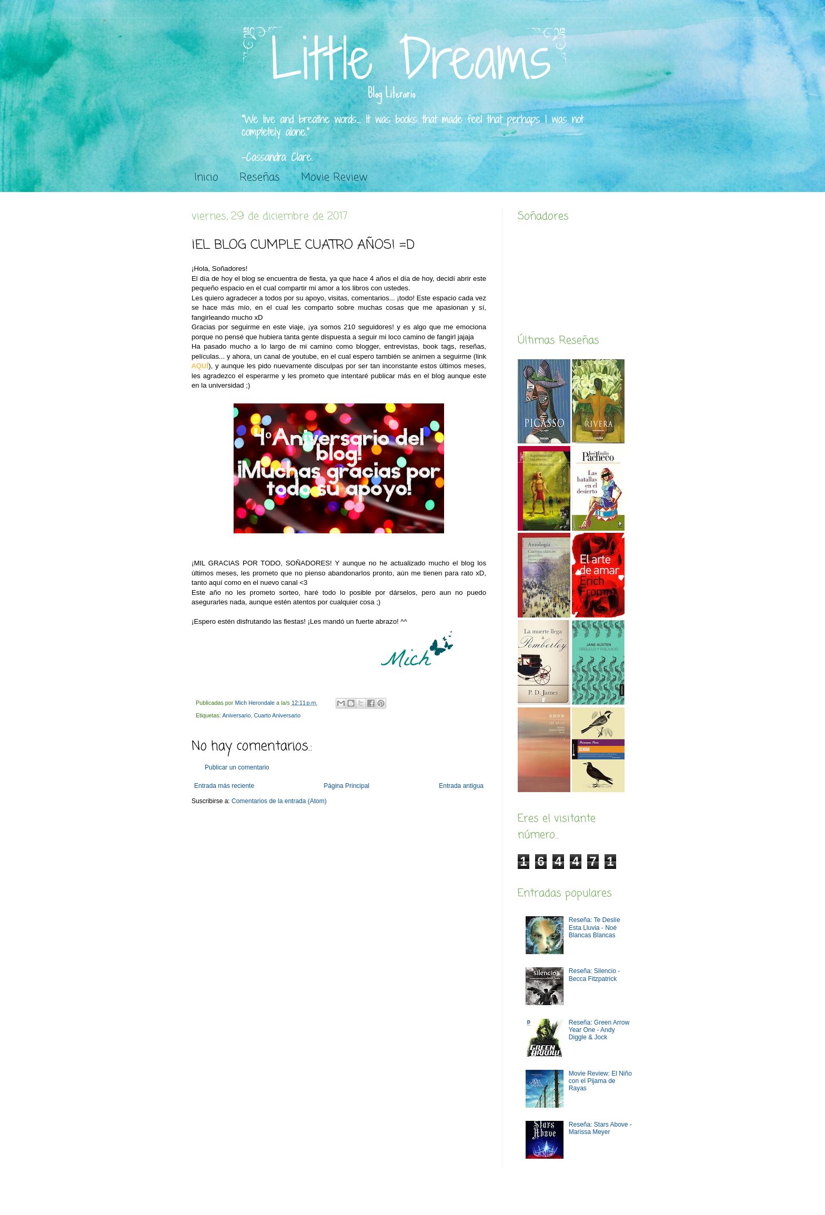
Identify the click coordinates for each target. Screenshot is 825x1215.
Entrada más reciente (224, 785)
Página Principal (346, 785)
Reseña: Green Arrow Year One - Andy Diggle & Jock (599, 1030)
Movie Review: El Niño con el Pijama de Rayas (600, 1081)
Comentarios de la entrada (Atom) (279, 801)
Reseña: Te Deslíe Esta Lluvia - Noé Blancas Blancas (594, 927)
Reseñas (259, 177)
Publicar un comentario (237, 767)
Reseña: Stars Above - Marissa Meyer (600, 1128)
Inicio (206, 177)
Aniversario (236, 715)
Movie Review (334, 177)
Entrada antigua (461, 785)
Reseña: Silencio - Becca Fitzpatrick (594, 974)
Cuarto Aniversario (277, 715)
